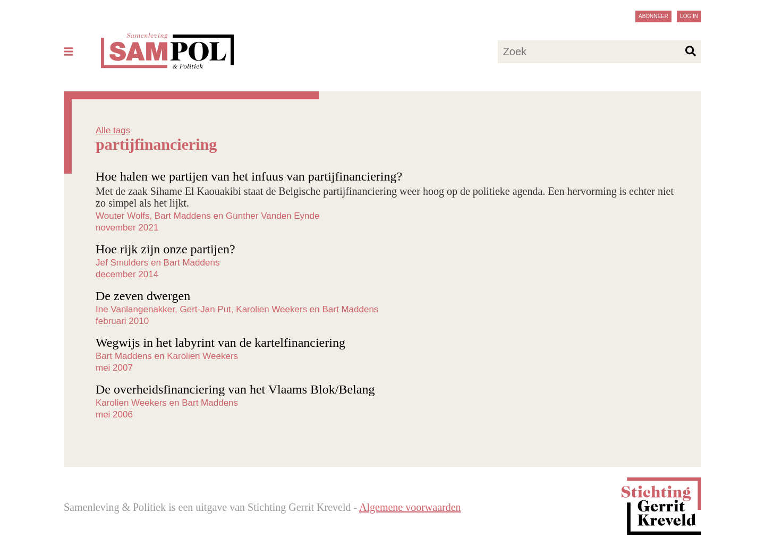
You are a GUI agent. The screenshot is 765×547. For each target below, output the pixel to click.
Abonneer (653, 16)
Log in (689, 16)
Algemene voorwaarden (410, 507)
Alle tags (113, 130)
